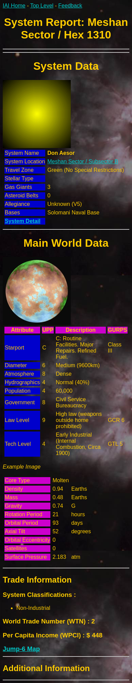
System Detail (22, 221)
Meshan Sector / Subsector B (82, 161)
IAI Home (14, 6)
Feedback (70, 6)
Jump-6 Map (21, 648)
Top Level (42, 6)
